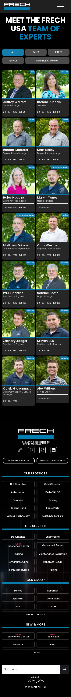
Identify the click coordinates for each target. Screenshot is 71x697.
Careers (35, 652)
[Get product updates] (31, 669)
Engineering (53, 536)
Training (53, 569)
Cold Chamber (52, 484)
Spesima (18, 598)
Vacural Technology (18, 516)
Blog (52, 644)
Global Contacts (35, 614)
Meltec (18, 590)
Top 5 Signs (53, 635)
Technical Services (18, 569)
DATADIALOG (52, 492)
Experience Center (18, 545)
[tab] (13, 52)
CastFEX (53, 606)
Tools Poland (52, 598)
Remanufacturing (18, 561)
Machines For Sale (52, 516)
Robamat (52, 590)
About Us (18, 644)
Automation (18, 492)
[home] (17, 6)
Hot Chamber (18, 484)
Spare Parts (52, 508)
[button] (60, 6)
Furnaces (18, 500)
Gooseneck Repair (52, 545)
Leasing (18, 554)
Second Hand (18, 508)
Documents (18, 536)
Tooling (52, 500)
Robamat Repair (52, 561)
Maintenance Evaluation (53, 554)
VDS (18, 606)
